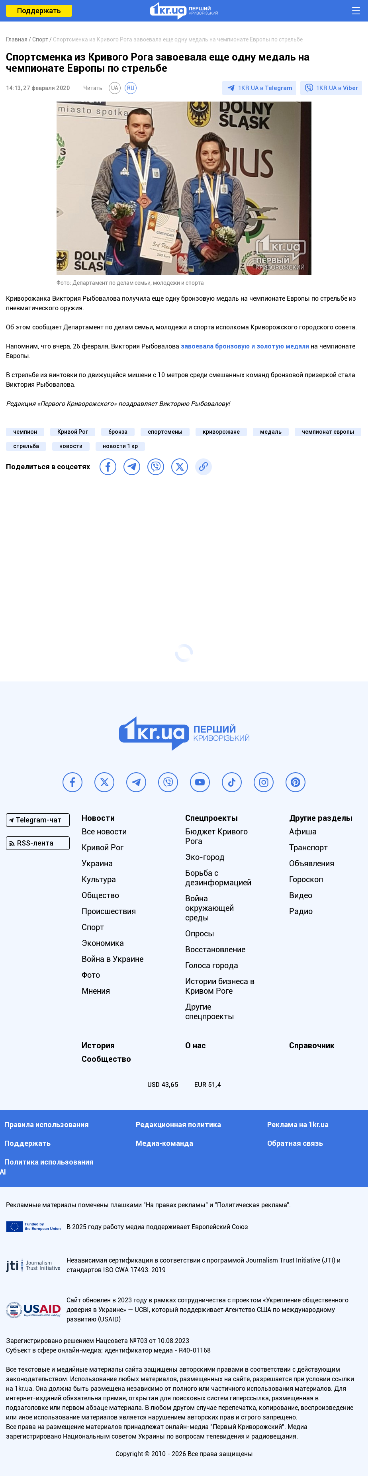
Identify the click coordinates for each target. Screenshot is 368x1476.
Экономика (103, 943)
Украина (97, 863)
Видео (300, 895)
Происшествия (109, 911)
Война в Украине (112, 959)
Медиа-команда (164, 1143)
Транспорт (308, 847)
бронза (117, 432)
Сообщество (106, 1059)
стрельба (26, 446)
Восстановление (215, 949)
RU (130, 88)
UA (114, 88)
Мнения (96, 991)
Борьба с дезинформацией (218, 877)
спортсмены (165, 432)
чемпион (25, 432)
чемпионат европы (328, 432)
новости (70, 446)
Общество (100, 895)
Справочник (312, 1045)
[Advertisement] (184, 549)
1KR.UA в (265, 88)
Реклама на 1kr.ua (298, 1124)
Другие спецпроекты (209, 1011)
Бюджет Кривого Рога (216, 836)
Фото (91, 975)
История (98, 1045)
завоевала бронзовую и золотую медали (245, 346)
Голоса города (211, 965)
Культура (99, 879)
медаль (271, 432)
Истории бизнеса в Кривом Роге (219, 986)
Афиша (303, 831)
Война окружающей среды (209, 908)
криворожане (221, 432)
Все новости (104, 831)
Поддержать (39, 10)
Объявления (311, 863)
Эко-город (205, 857)
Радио (301, 911)
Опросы (199, 933)
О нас (195, 1045)
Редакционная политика (178, 1124)
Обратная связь (295, 1143)
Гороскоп (306, 879)
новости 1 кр (120, 446)
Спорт (93, 927)
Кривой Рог (72, 432)
